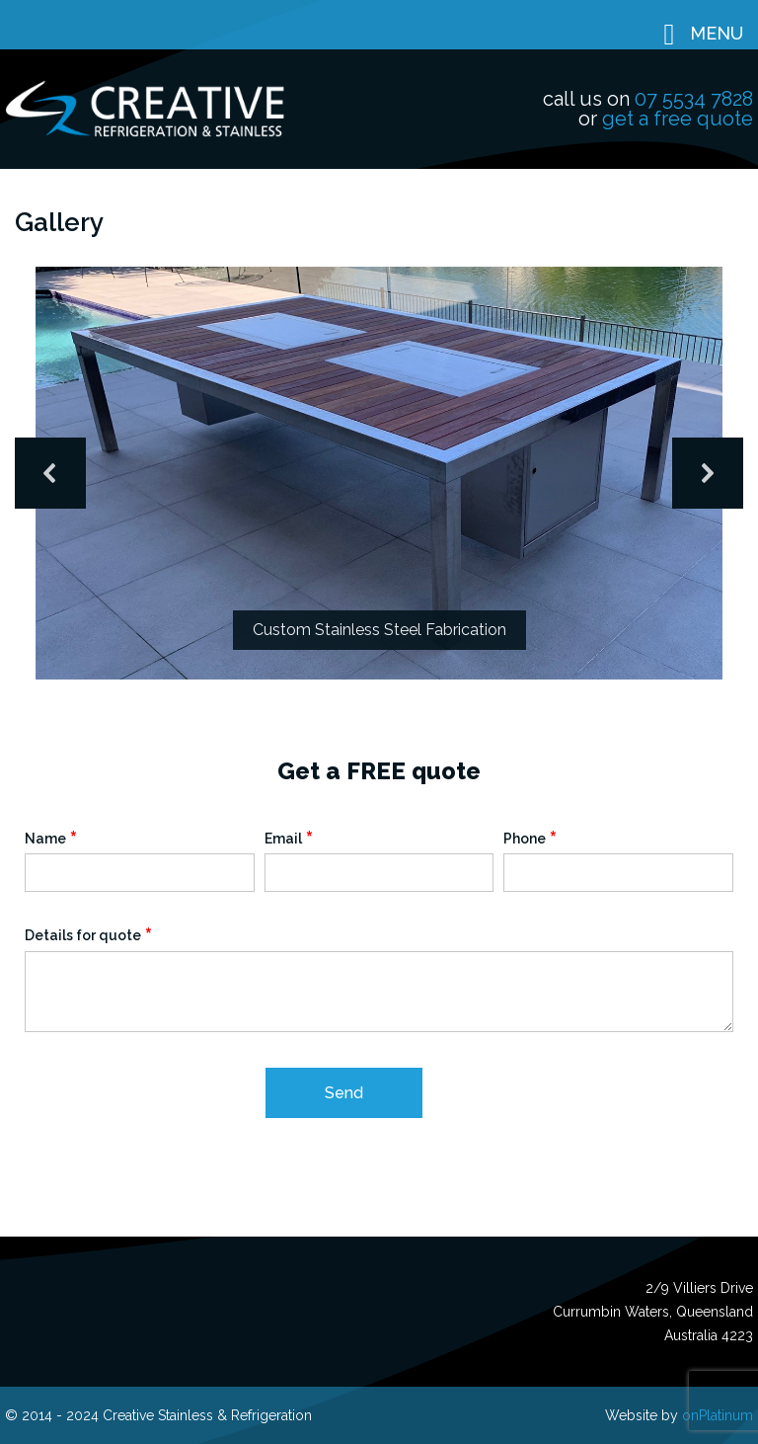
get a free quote (677, 118)
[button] (50, 473)
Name (51, 838)
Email (289, 838)
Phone (530, 838)
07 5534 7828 (694, 99)
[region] (379, 474)
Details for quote (89, 934)
